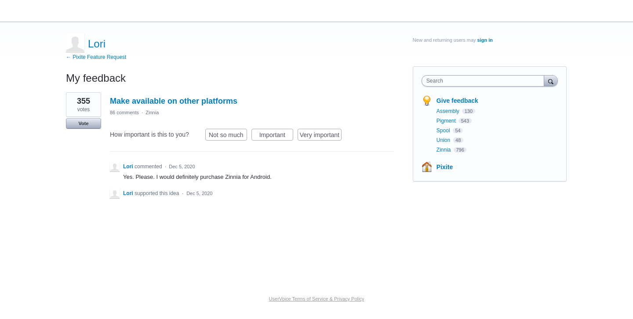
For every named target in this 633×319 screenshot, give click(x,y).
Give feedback (457, 100)
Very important (321, 136)
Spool (444, 130)
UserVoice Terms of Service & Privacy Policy (316, 298)
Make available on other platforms (173, 101)
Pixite (445, 166)
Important (276, 136)
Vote (83, 123)
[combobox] (485, 81)
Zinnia (152, 112)
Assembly (449, 111)
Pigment (447, 121)
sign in (485, 40)
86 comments (124, 112)
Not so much (228, 136)
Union (444, 140)
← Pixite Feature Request (96, 57)
